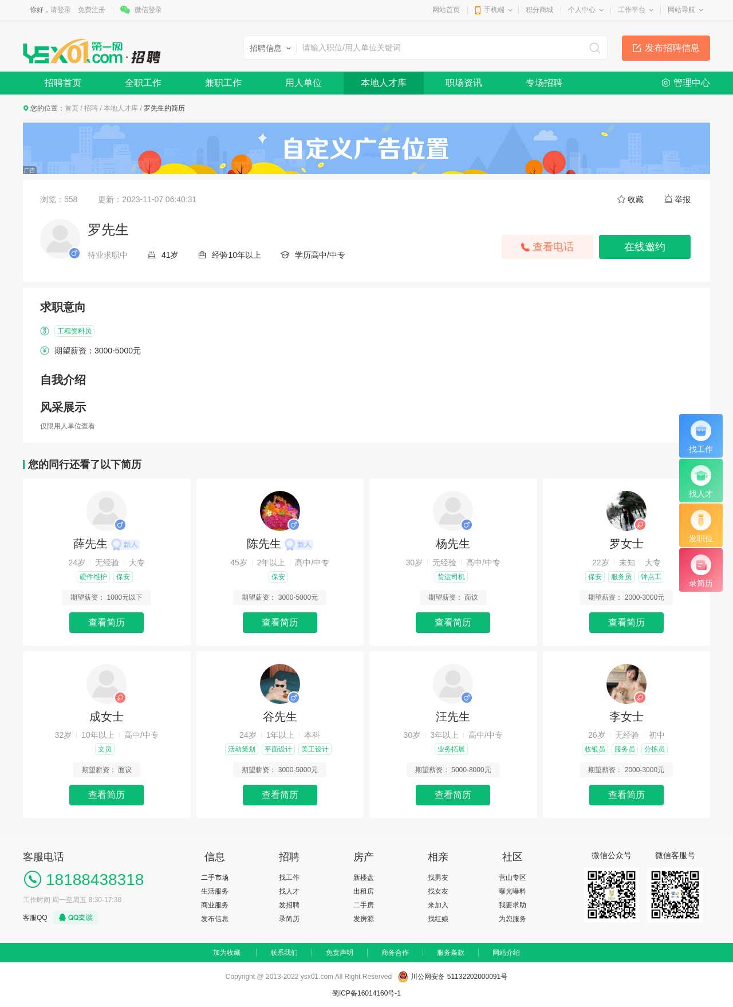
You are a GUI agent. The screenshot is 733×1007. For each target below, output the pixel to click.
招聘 (91, 108)
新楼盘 (363, 878)
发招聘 (289, 905)
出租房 (363, 891)
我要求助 (512, 905)
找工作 (289, 878)
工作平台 (631, 10)
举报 (683, 199)
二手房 (363, 905)
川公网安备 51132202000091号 (459, 977)
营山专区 (512, 878)
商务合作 (395, 953)
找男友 (438, 878)
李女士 (626, 716)
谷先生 (280, 716)
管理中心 (691, 83)
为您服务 (512, 919)
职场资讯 (464, 83)
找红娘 (438, 919)
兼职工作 (223, 83)
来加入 (438, 905)
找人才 (289, 891)
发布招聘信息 (672, 48)
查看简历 (106, 622)
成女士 (106, 716)
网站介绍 (506, 953)
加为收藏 (227, 953)
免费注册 (91, 10)
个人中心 (582, 10)
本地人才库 (384, 83)
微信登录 (148, 10)
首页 (71, 108)
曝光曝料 (512, 891)
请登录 (60, 10)
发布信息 (214, 919)
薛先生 (106, 543)
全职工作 (143, 83)
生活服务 (214, 891)
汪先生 (453, 716)
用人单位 (303, 83)
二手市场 (214, 878)
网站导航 (681, 10)
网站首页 (446, 10)
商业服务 (214, 905)
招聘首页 (63, 83)
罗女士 (626, 543)
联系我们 (284, 953)
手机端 (494, 10)
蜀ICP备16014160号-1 (366, 993)
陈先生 (280, 543)
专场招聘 (544, 83)
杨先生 (453, 543)
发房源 (363, 919)
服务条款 (450, 953)
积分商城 (539, 10)
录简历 (289, 919)
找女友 (438, 891)
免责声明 (339, 953)
